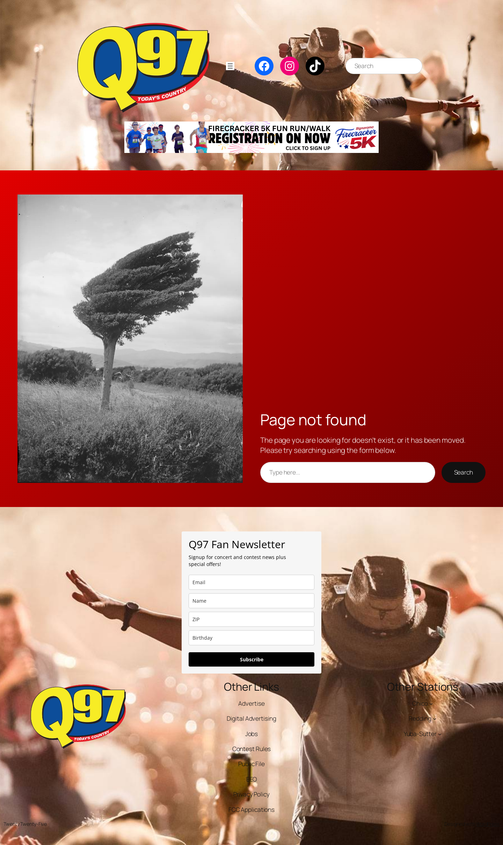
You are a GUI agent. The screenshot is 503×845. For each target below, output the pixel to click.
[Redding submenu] (434, 718)
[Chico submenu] (431, 703)
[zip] (251, 619)
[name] (251, 600)
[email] (251, 582)
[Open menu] (230, 66)
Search (463, 472)
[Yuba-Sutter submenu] (440, 734)
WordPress (488, 824)
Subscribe (251, 659)
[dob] (251, 637)
